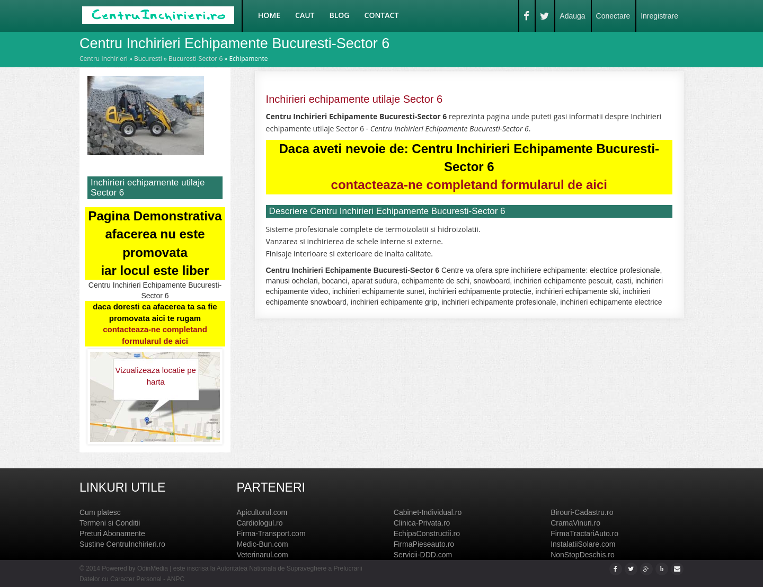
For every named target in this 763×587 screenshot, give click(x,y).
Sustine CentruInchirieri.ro (122, 544)
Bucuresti (148, 58)
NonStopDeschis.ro (583, 554)
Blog (340, 15)
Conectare (613, 16)
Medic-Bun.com (262, 544)
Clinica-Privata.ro (422, 523)
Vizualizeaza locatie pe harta (156, 376)
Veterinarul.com (262, 554)
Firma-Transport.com (270, 533)
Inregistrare (659, 16)
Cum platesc (100, 512)
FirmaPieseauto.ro (424, 544)
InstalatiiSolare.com (583, 544)
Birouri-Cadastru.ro (582, 512)
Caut (304, 15)
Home (269, 15)
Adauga (572, 16)
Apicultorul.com (261, 512)
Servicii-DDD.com (423, 554)
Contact (382, 15)
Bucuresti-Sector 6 (195, 58)
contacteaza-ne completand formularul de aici (469, 184)
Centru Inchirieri (103, 58)
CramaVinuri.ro (575, 523)
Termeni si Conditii (109, 523)
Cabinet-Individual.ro (428, 512)
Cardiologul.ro (259, 523)
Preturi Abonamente (112, 533)
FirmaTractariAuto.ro (584, 533)
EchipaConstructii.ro (427, 533)
